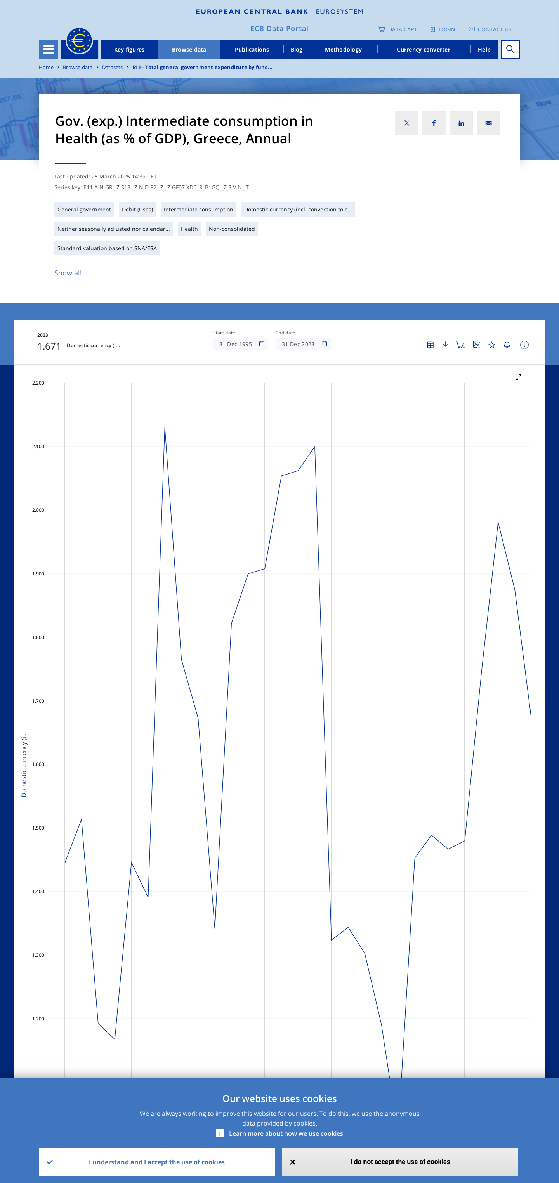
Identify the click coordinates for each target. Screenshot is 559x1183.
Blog (297, 49)
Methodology (343, 49)
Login (447, 29)
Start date (224, 333)
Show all (68, 272)
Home (46, 67)
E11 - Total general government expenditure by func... (202, 67)
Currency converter (423, 49)
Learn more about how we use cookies (286, 1133)
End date (286, 333)
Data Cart (402, 29)
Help (484, 49)
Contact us (495, 29)
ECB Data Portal (279, 28)
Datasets (112, 67)
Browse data (189, 49)
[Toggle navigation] (48, 49)
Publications (252, 49)
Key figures (129, 49)
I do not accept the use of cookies (400, 1162)
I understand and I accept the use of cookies (157, 1162)
